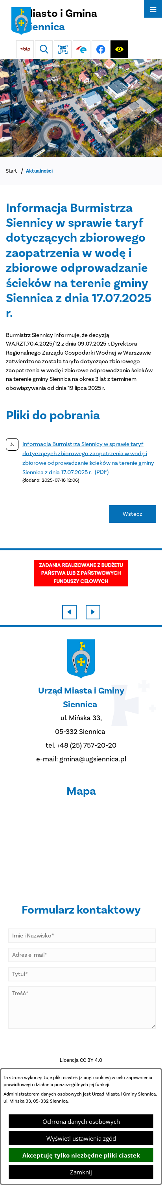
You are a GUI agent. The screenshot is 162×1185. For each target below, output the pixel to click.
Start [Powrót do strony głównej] (11, 171)
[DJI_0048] (81, 108)
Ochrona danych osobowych (81, 1121)
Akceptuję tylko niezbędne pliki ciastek (81, 1155)
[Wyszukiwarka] (44, 49)
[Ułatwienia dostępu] (119, 49)
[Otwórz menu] (153, 9)
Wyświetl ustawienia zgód (81, 1138)
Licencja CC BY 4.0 (81, 1060)
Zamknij (81, 1172)
